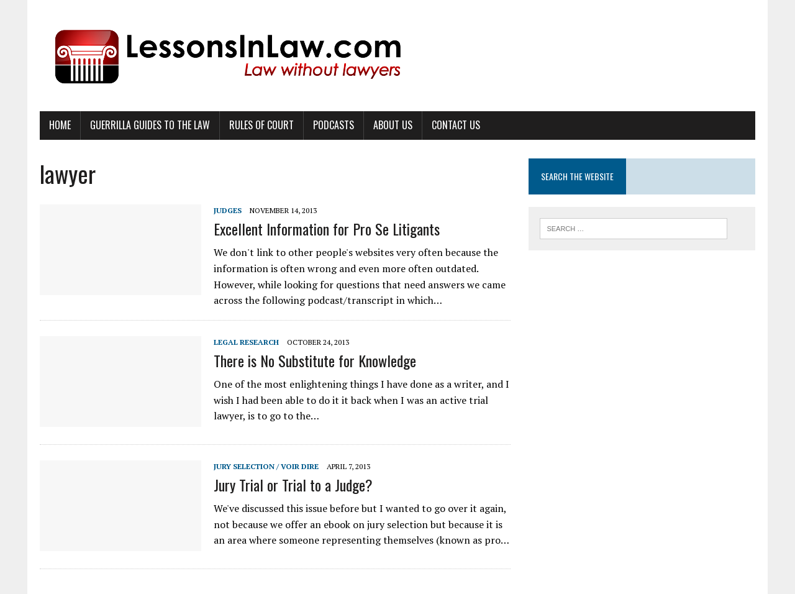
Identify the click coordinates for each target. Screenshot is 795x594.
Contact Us (456, 124)
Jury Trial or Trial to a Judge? (293, 484)
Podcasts (333, 124)
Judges (228, 210)
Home (60, 124)
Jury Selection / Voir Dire (266, 466)
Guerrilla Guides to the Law (150, 124)
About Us (392, 124)
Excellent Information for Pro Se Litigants (327, 228)
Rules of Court (261, 124)
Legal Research (246, 342)
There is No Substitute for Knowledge (315, 360)
